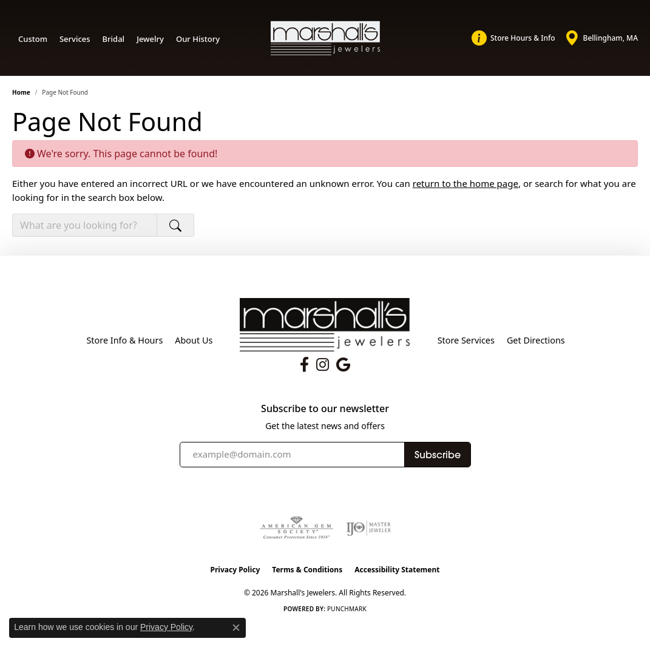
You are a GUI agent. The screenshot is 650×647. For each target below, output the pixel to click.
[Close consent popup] (236, 627)
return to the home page (465, 183)
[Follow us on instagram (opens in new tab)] (322, 364)
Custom (32, 38)
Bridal (114, 38)
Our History (198, 38)
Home (21, 92)
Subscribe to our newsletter (325, 409)
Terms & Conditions (307, 569)
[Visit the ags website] (296, 528)
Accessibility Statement (396, 569)
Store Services (466, 340)
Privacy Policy (235, 569)
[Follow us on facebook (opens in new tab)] (304, 364)
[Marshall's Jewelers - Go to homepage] (325, 323)
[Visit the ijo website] (368, 528)
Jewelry (150, 38)
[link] (513, 38)
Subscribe (438, 455)
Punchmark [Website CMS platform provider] (347, 609)
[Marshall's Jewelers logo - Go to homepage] (325, 38)
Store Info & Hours (124, 340)
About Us (193, 340)
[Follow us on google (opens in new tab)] (343, 364)
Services (74, 38)
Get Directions (536, 340)
